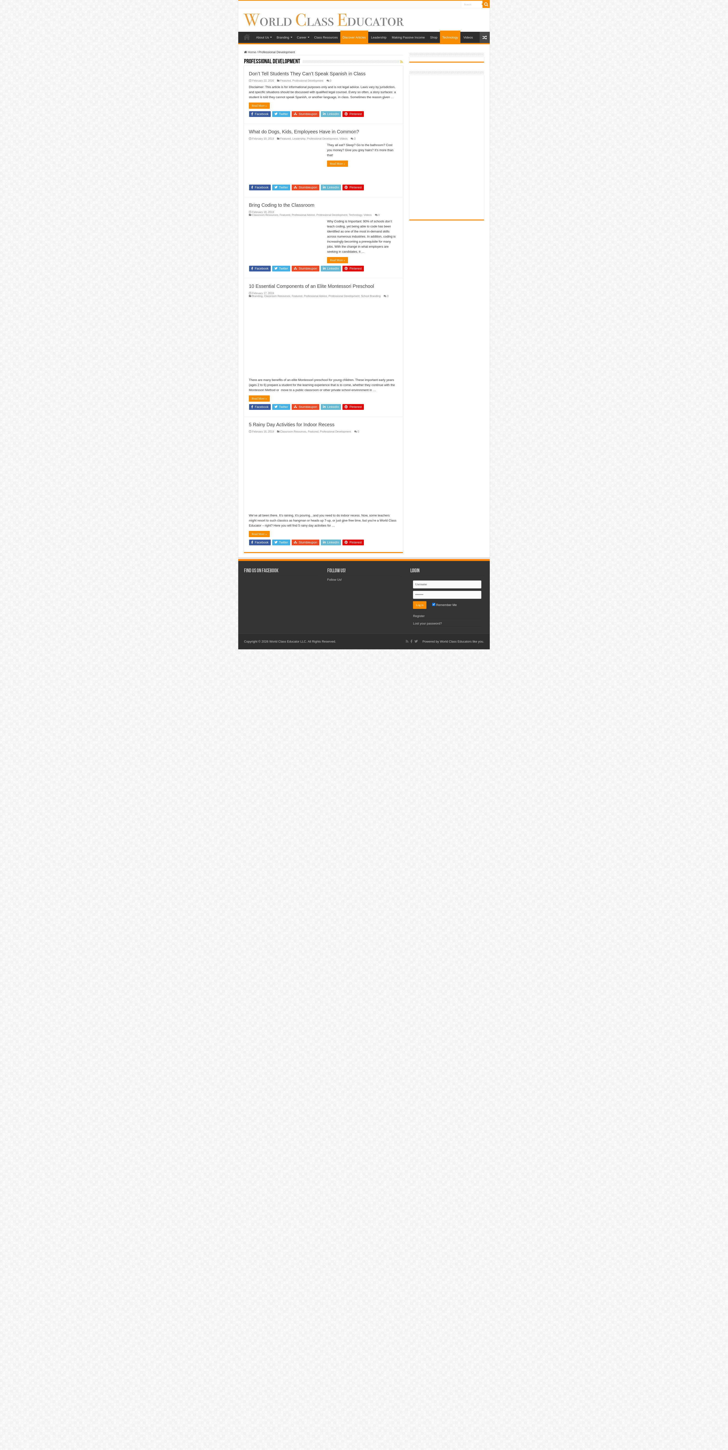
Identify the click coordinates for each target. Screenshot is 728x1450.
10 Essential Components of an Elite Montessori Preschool (311, 286)
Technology (450, 37)
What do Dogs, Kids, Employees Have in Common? (304, 131)
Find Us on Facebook (261, 1184)
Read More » (259, 105)
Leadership (379, 37)
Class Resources (326, 37)
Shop (433, 37)
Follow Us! (336, 1184)
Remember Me (444, 1218)
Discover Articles (354, 37)
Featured (285, 80)
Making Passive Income (408, 37)
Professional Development (307, 80)
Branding (283, 37)
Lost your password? (427, 1237)
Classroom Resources (265, 214)
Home (247, 37)
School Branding (370, 296)
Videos (468, 37)
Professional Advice (303, 214)
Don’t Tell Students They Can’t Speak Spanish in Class (307, 73)
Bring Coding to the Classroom (281, 205)
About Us (262, 37)
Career (302, 37)
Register (419, 1229)
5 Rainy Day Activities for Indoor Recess (292, 731)
